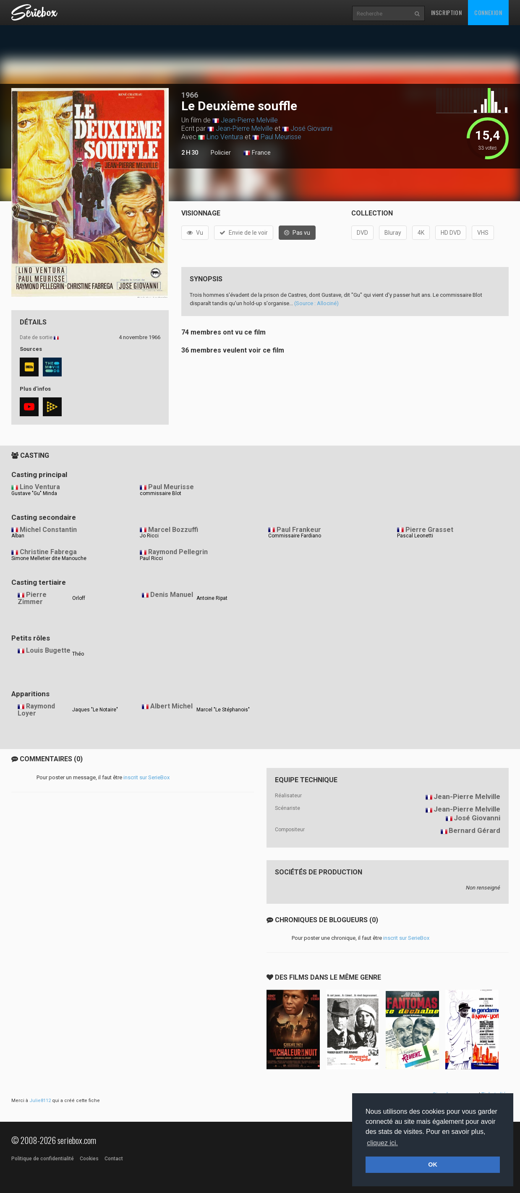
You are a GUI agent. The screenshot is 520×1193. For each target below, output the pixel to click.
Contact (114, 1159)
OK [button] (432, 1164)
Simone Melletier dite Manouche (48, 558)
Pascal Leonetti (415, 536)
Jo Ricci (149, 536)
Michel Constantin (48, 530)
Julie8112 (40, 1100)
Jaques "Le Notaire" (95, 710)
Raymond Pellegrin (178, 552)
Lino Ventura (224, 137)
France (257, 153)
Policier (221, 152)
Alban (17, 536)
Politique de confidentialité (42, 1159)
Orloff (78, 598)
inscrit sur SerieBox (146, 777)
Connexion (488, 12)
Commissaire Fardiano (294, 536)
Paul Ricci (151, 558)
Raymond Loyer (36, 709)
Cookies (89, 1159)
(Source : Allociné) (316, 303)
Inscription (446, 12)
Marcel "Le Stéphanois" (223, 710)
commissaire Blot (160, 493)
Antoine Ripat (211, 598)
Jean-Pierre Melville (249, 120)
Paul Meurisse (281, 137)
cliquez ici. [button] (382, 1142)
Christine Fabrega (48, 552)
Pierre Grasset (429, 530)
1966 (189, 95)
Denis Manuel (171, 595)
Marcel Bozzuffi (173, 530)
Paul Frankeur (299, 530)
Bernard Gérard (474, 830)
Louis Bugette (48, 650)
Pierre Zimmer (32, 598)
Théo (78, 654)
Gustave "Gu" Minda (34, 493)
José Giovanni (311, 128)
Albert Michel (171, 706)
